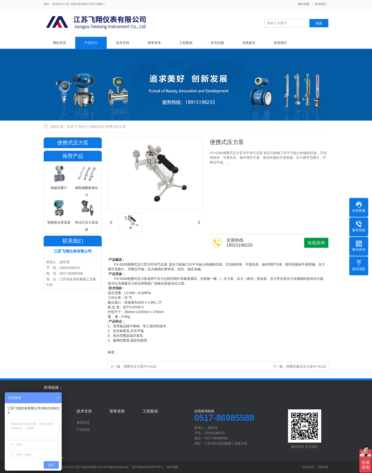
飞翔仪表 (322, 467)
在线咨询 (316, 242)
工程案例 (185, 43)
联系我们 (320, 4)
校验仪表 (97, 126)
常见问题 (217, 43)
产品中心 (91, 43)
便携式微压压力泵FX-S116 (306, 366)
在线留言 (249, 43)
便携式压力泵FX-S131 (140, 366)
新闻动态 (83, 422)
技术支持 (122, 43)
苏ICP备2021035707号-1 (147, 467)
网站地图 (303, 4)
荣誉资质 (154, 43)
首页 (70, 126)
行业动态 (83, 429)
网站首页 (59, 43)
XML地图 (172, 467)
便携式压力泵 (116, 126)
